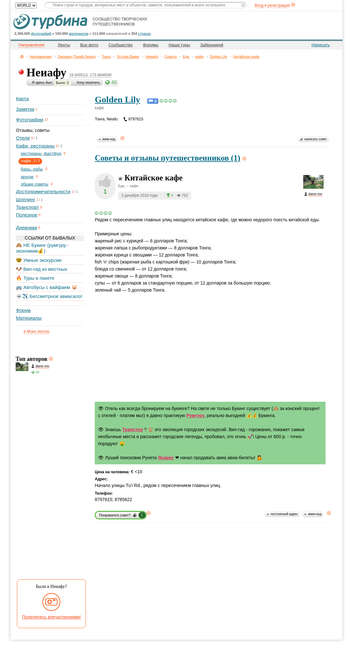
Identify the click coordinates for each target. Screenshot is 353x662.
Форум (23, 310)
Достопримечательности (43, 191)
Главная (22, 56)
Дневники (26, 227)
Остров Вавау (128, 56)
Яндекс (166, 457)
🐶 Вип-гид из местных (41, 269)
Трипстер (132, 429)
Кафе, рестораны (35, 145)
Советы (171, 56)
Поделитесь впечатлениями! (51, 617)
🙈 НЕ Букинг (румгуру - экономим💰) (42, 248)
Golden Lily (218, 56)
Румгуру (195, 415)
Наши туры (179, 44)
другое (27, 176)
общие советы (34, 184)
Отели (23, 138)
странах (144, 33)
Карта (22, 98)
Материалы (28, 318)
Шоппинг (25, 199)
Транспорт (27, 207)
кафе (199, 56)
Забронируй (211, 44)
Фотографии (29, 119)
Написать (321, 44)
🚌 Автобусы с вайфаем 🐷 (47, 287)
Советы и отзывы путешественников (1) (167, 158)
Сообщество (121, 44)
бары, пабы (32, 169)
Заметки (25, 109)
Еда (186, 56)
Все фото (89, 44)
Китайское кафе (246, 56)
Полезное (26, 214)
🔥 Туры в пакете (35, 278)
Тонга (106, 56)
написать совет (315, 139)
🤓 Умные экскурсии (38, 260)
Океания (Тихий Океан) (77, 56)
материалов (78, 33)
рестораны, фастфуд (41, 153)
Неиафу (152, 56)
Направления (41, 56)
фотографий (41, 33)
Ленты (64, 44)
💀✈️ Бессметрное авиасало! (49, 296)
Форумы (151, 44)
